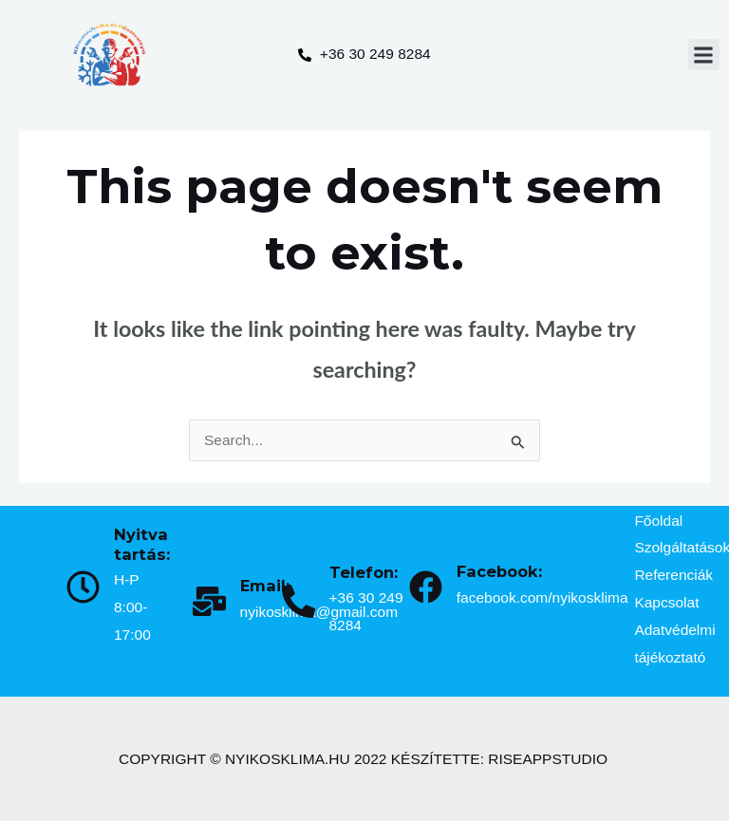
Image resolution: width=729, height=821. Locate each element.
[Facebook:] (425, 587)
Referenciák (673, 575)
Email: (265, 585)
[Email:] (209, 601)
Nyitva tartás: (142, 544)
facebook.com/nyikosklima (542, 597)
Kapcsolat (666, 602)
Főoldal (658, 521)
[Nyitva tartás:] (83, 587)
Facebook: (499, 571)
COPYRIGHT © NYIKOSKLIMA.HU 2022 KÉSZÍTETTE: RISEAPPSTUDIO (363, 759)
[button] (704, 54)
